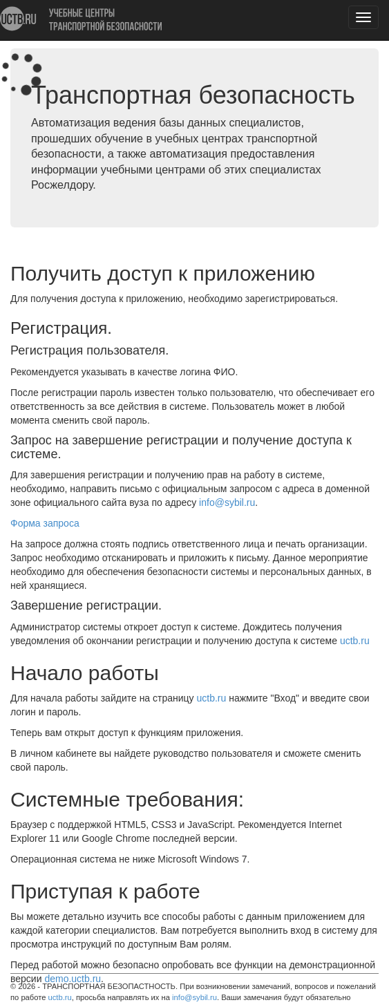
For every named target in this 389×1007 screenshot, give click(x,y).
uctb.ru (60, 997)
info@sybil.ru (194, 997)
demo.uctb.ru (72, 978)
